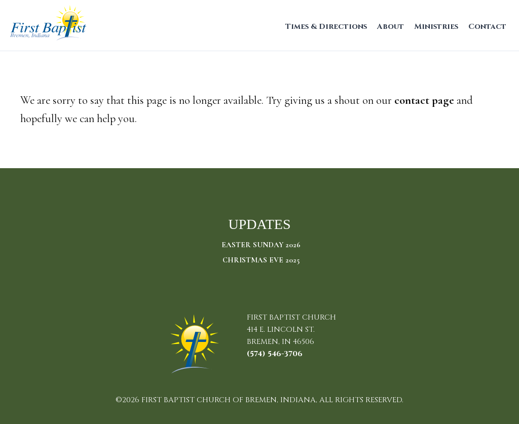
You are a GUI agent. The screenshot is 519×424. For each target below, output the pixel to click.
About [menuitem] (390, 26)
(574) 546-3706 (275, 354)
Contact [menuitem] (487, 26)
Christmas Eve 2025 (261, 259)
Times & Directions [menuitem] (326, 26)
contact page (424, 100)
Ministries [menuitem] (436, 26)
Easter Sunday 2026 (261, 244)
